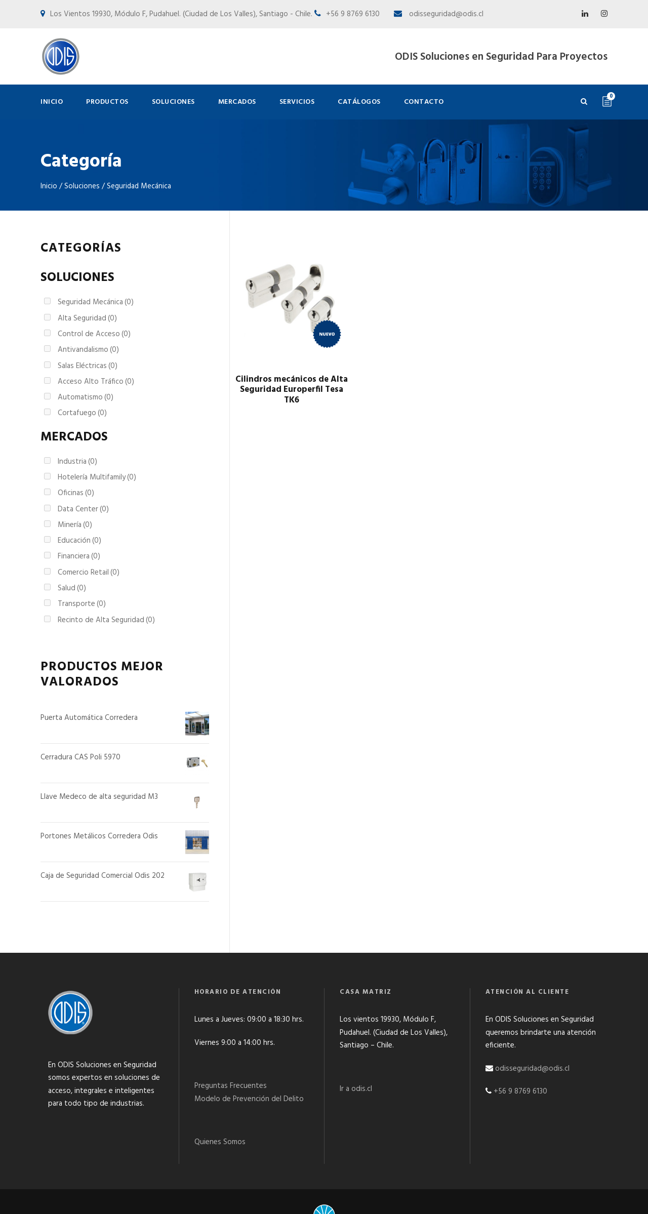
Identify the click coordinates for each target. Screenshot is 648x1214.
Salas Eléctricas (87, 366)
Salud (72, 588)
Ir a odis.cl (356, 1066)
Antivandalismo (88, 350)
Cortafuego (82, 413)
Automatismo (85, 397)
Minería (75, 525)
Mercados (237, 102)
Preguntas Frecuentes (230, 1063)
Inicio (51, 102)
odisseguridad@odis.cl (445, 14)
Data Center (83, 509)
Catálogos (359, 102)
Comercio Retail (88, 572)
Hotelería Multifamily (97, 477)
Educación (79, 541)
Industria (77, 462)
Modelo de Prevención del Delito (249, 1076)
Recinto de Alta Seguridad (106, 620)
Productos (107, 102)
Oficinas (76, 493)
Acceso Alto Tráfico (96, 382)
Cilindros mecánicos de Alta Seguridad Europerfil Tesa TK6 (291, 390)
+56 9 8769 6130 (520, 1068)
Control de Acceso (94, 334)
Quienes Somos (220, 1119)
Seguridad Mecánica (96, 302)
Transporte (82, 604)
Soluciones (173, 102)
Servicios (297, 102)
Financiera (79, 556)
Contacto (424, 102)
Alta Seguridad (87, 318)
